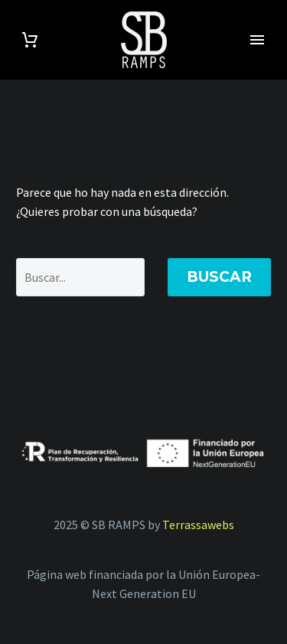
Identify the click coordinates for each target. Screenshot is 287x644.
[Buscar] (80, 277)
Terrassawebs (198, 524)
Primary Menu (257, 39)
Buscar (219, 277)
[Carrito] (30, 40)
